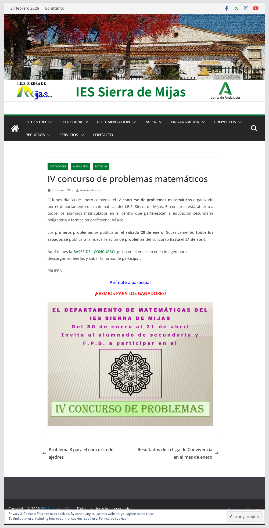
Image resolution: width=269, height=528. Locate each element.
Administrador (91, 190)
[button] (49, 122)
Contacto (103, 134)
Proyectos (225, 121)
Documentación (113, 121)
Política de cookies (112, 518)
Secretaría (71, 121)
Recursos (35, 134)
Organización (185, 121)
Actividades (58, 166)
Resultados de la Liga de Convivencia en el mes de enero (178, 453)
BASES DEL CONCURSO (94, 251)
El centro (36, 121)
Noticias (101, 166)
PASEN (151, 121)
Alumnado (80, 166)
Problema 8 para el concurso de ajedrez (77, 453)
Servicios (68, 134)
